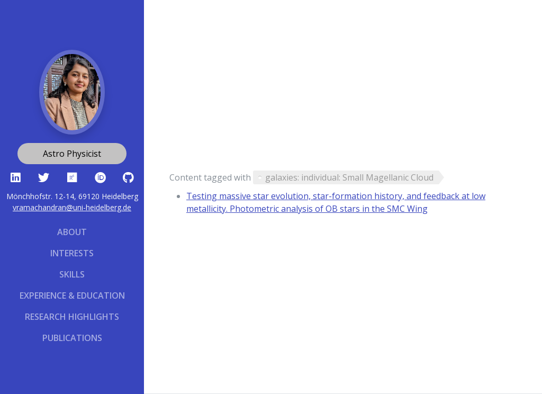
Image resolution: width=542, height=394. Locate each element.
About (72, 232)
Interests (72, 253)
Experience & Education (72, 295)
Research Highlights (72, 317)
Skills (72, 274)
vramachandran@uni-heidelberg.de (72, 207)
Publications (72, 338)
